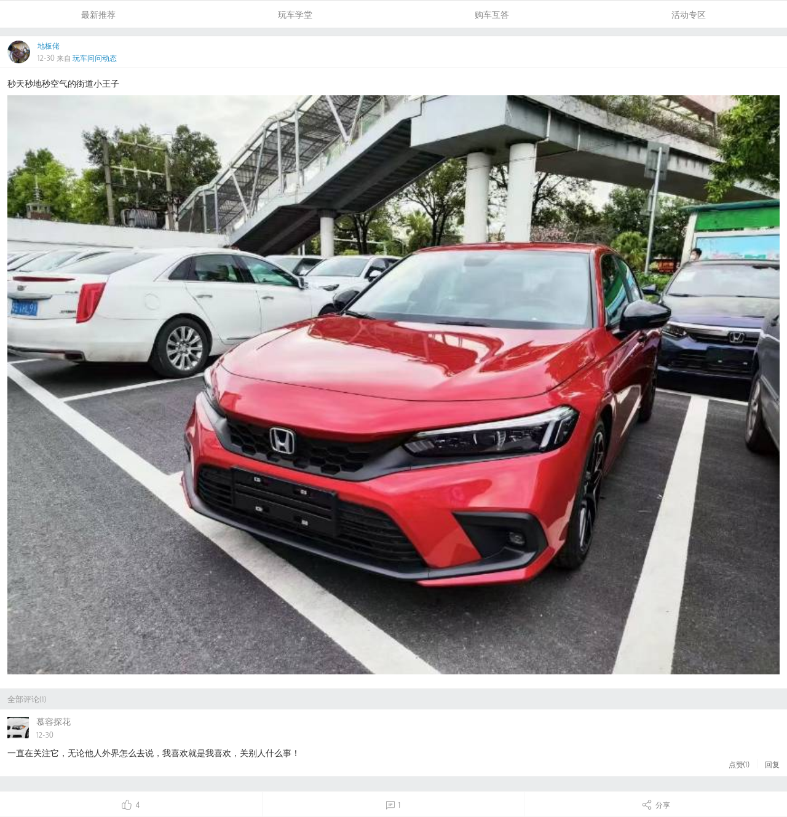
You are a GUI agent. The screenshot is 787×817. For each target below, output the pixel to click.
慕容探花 (53, 721)
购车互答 (492, 14)
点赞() (739, 764)
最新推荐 (98, 14)
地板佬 (49, 45)
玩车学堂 (295, 14)
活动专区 (688, 14)
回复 (772, 764)
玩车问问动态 (95, 58)
